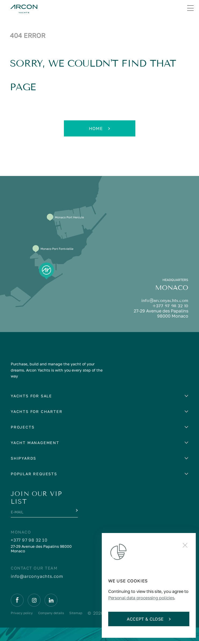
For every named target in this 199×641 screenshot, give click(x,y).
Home (99, 128)
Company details (51, 613)
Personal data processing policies (141, 597)
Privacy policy (22, 613)
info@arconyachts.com (164, 300)
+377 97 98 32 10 (170, 305)
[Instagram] (34, 600)
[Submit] (76, 510)
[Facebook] (17, 600)
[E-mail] (39, 513)
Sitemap (75, 613)
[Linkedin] (51, 600)
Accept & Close (149, 619)
